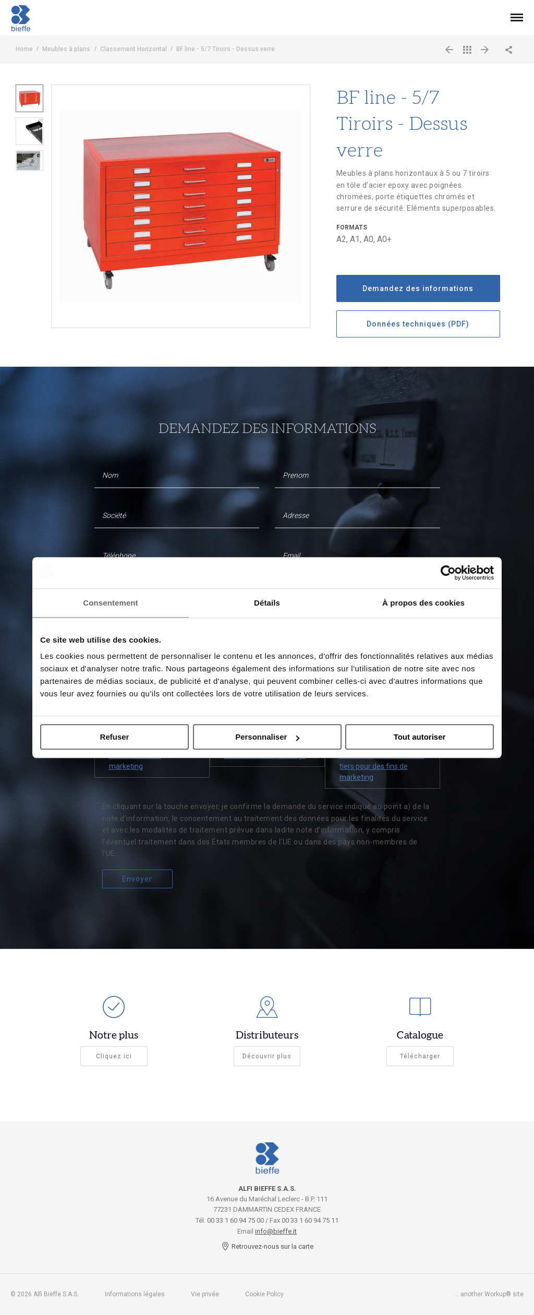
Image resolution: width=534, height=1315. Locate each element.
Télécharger (420, 1056)
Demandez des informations (418, 288)
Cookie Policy (264, 1294)
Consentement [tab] (110, 602)
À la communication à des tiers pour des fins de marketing (381, 766)
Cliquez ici (114, 1056)
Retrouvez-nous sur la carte (267, 1246)
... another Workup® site (489, 1294)
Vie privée (205, 1294)
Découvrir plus (267, 1056)
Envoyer (137, 879)
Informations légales (135, 1294)
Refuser (114, 736)
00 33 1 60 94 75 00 (235, 1220)
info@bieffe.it (276, 1231)
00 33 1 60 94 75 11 (310, 1220)
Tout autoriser (420, 736)
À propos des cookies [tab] (423, 602)
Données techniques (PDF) (418, 324)
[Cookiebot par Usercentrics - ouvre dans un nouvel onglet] (448, 573)
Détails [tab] (267, 602)
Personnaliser (267, 736)
